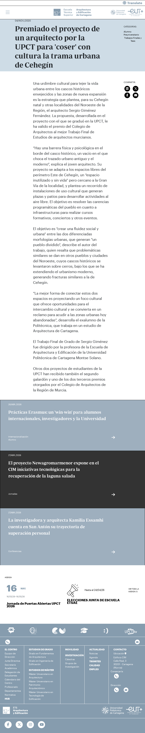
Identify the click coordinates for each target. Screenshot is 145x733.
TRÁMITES (95, 661)
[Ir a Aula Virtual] (84, 632)
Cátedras (70, 659)
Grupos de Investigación (72, 665)
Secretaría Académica (11, 666)
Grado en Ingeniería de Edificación (41, 662)
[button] (110, 3)
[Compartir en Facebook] (127, 95)
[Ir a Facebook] (8, 724)
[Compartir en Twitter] (135, 88)
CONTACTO (119, 649)
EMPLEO (94, 669)
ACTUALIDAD (97, 649)
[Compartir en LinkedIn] (127, 88)
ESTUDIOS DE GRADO (41, 649)
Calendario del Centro (12, 681)
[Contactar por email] (126, 690)
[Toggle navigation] (8, 12)
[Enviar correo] (135, 95)
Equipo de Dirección (10, 655)
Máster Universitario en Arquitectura (41, 676)
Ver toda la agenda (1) (133, 590)
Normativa (10, 694)
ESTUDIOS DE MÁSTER (41, 670)
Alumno (127, 31)
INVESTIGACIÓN (74, 655)
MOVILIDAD (72, 649)
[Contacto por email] (137, 642)
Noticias (93, 653)
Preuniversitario (131, 34)
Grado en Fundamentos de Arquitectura (41, 655)
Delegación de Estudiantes (12, 674)
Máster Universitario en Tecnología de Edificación (41, 695)
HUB (7, 698)
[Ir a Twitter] (19, 724)
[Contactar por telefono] (7, 642)
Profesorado (11, 686)
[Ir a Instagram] (30, 724)
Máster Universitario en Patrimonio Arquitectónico (41, 684)
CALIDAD (94, 665)
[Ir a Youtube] (41, 724)
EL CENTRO (11, 649)
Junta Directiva (12, 660)
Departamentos (13, 690)
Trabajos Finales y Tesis (133, 39)
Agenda (93, 657)
